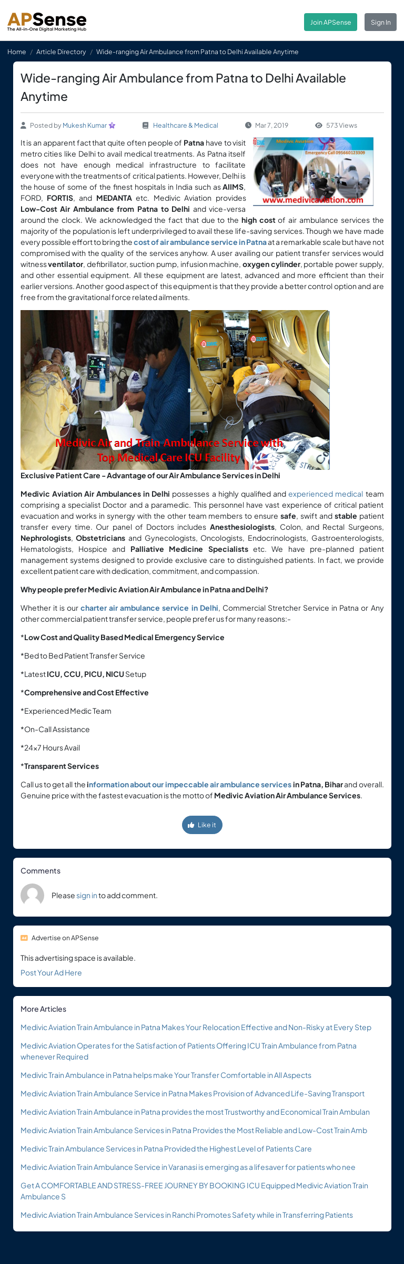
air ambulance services (250, 784)
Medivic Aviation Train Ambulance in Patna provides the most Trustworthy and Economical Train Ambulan (195, 1111)
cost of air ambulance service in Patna (200, 241)
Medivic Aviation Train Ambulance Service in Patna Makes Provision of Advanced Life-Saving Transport (193, 1093)
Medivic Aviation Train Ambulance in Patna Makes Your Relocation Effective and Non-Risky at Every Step (196, 1027)
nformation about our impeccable (149, 784)
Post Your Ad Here (51, 972)
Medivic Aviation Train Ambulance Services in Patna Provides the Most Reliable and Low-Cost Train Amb (194, 1130)
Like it (202, 824)
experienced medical (325, 493)
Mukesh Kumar (85, 125)
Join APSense (330, 22)
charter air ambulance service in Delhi (149, 607)
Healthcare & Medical (185, 125)
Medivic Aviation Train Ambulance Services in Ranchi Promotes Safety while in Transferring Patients (187, 1214)
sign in (86, 895)
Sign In (381, 22)
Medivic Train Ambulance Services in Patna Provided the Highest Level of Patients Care (166, 1148)
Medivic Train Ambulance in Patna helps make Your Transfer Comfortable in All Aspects (166, 1075)
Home (16, 51)
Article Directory (61, 51)
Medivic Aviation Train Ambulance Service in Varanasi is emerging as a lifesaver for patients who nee (188, 1166)
